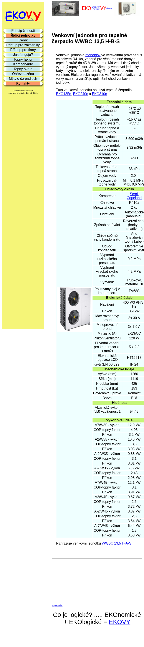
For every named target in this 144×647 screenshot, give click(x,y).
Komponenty (23, 64)
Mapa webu (57, 605)
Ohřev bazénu (23, 74)
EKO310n (99, 94)
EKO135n (63, 94)
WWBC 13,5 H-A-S (116, 543)
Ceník (23, 40)
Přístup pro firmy (23, 50)
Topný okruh (22, 69)
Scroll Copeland (134, 196)
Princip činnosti (23, 30)
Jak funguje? (23, 54)
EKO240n (80, 94)
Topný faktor (22, 59)
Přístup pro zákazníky (23, 45)
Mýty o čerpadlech (23, 78)
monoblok (92, 55)
